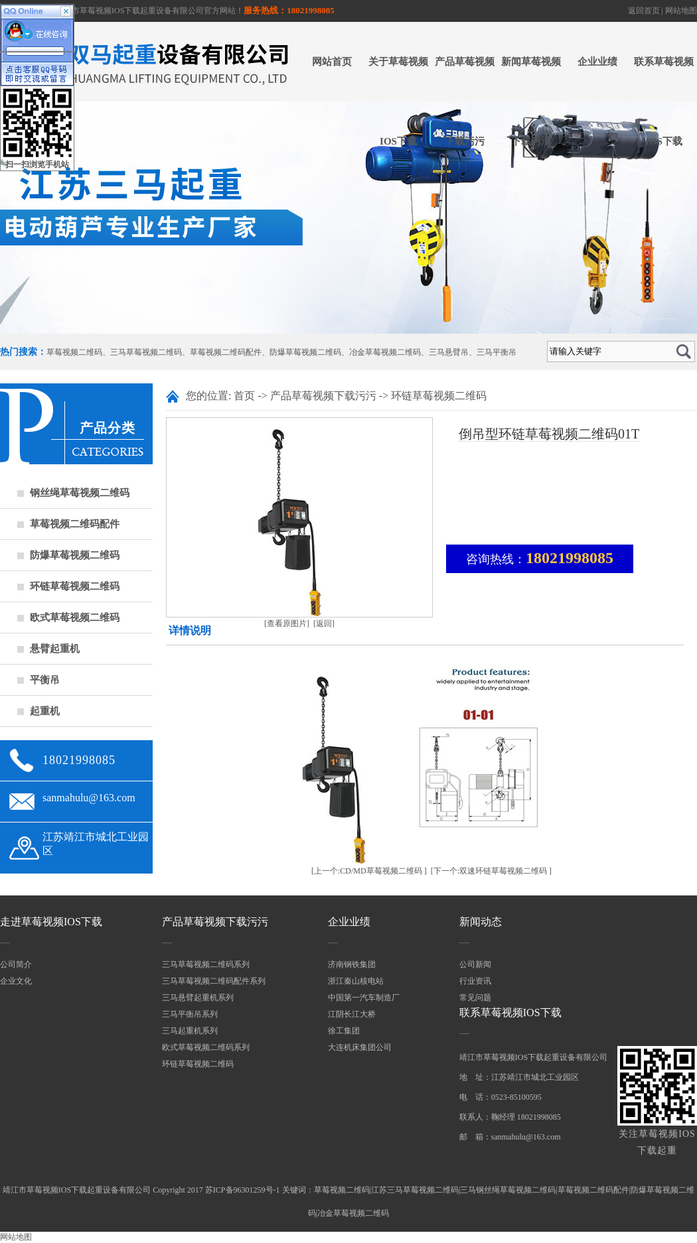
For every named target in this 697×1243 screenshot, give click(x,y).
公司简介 (16, 964)
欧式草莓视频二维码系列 (206, 1047)
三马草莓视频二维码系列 (206, 964)
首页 (244, 395)
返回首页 (644, 10)
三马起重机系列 (190, 1030)
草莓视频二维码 (74, 352)
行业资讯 (475, 981)
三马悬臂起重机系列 (198, 997)
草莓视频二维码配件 (226, 352)
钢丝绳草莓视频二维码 (79, 493)
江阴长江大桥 (352, 1014)
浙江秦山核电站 (356, 981)
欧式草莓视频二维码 (74, 617)
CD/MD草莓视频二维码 (381, 871)
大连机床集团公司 (360, 1047)
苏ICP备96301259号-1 (242, 1190)
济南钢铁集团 (352, 964)
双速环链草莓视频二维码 (503, 871)
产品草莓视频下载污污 (465, 101)
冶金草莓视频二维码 (385, 352)
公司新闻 (475, 964)
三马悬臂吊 (449, 352)
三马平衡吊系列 (190, 1014)
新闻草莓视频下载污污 (531, 101)
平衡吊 (45, 680)
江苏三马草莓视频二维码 (415, 1190)
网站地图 (681, 10)
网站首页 (332, 61)
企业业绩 (597, 61)
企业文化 (16, 981)
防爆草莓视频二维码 (305, 352)
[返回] (324, 623)
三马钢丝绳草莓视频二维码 (508, 1190)
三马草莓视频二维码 (146, 352)
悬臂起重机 (55, 648)
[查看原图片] (286, 623)
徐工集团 (344, 1030)
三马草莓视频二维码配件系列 (214, 981)
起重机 (45, 711)
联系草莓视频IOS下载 (664, 101)
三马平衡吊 (496, 352)
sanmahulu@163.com (88, 797)
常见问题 (475, 997)
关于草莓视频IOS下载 (398, 101)
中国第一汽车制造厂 (364, 997)
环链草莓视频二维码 (74, 586)
